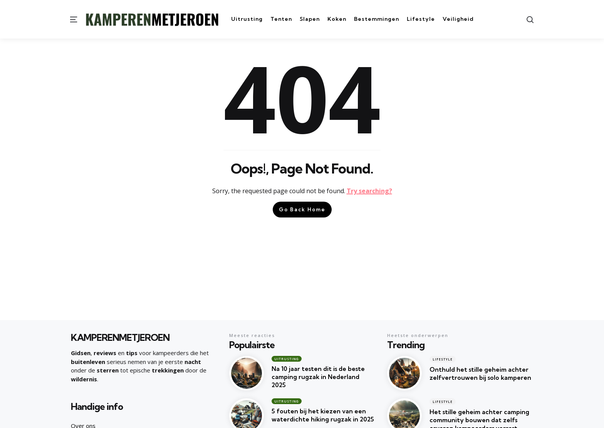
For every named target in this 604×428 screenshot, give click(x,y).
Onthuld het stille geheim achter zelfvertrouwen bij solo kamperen (480, 373)
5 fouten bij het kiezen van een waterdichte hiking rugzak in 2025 (323, 415)
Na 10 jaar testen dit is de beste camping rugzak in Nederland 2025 (318, 377)
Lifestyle (443, 359)
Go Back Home (302, 209)
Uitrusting (286, 359)
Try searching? (369, 191)
